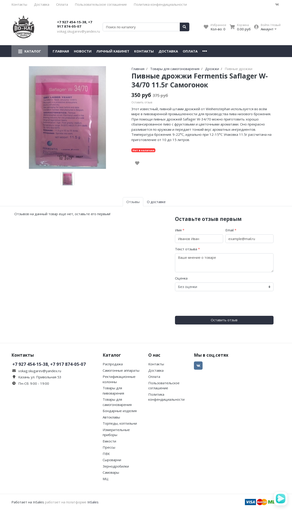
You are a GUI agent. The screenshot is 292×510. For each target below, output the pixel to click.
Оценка (181, 278)
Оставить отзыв (224, 320)
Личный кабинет (112, 51)
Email (230, 230)
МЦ (105, 478)
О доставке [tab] (156, 201)
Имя (179, 230)
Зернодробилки (116, 466)
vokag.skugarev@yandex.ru (78, 31)
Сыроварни (112, 460)
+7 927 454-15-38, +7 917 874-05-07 (74, 24)
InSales (93, 502)
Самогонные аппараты (121, 370)
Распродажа (113, 364)
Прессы (109, 447)
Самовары (111, 472)
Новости (82, 51)
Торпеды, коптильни (120, 423)
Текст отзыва (187, 249)
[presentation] (209, 303)
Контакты (19, 4)
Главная (61, 51)
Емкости (109, 441)
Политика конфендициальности (160, 4)
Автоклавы (111, 417)
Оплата (62, 4)
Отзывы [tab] (133, 201)
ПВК (106, 453)
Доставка (41, 4)
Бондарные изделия (120, 410)
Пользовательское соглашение (101, 4)
